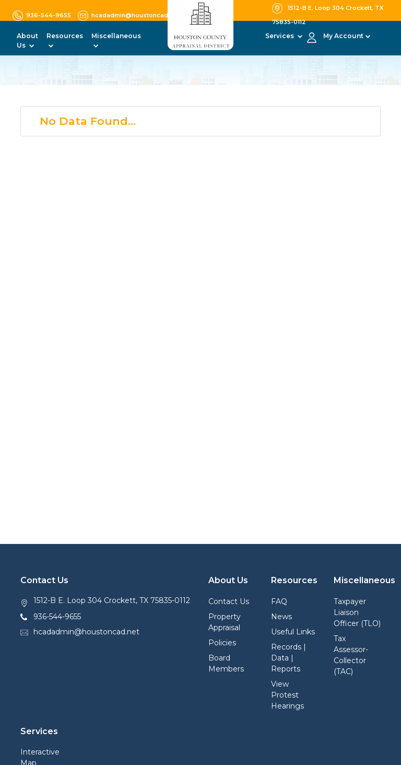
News (281, 616)
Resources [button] (64, 36)
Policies (222, 642)
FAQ (279, 601)
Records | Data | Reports (288, 658)
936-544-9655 (57, 616)
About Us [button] (27, 40)
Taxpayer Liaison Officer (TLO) (357, 612)
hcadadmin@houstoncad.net (86, 631)
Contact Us (228, 601)
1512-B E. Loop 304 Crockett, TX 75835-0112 (111, 600)
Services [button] (280, 36)
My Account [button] (343, 36)
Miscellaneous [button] (116, 36)
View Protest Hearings (287, 695)
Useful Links (293, 631)
